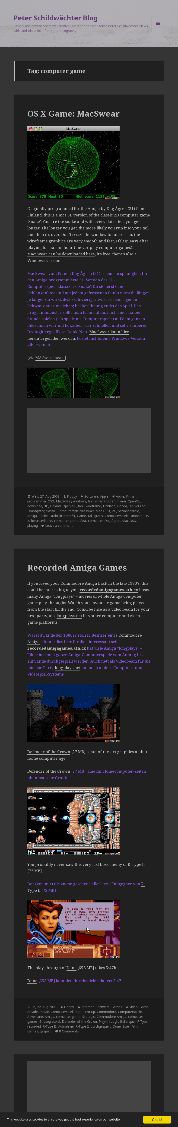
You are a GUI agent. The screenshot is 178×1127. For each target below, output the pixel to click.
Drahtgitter (35, 511)
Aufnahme (66, 1026)
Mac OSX (129, 520)
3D (46, 506)
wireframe (93, 506)
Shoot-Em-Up (85, 1012)
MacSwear (63, 501)
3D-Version (137, 506)
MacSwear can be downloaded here (61, 254)
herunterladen (41, 520)
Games (116, 1007)
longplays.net (69, 615)
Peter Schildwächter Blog (56, 17)
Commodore (106, 1012)
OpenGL (134, 501)
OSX (51, 501)
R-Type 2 (82, 1026)
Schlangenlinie (128, 511)
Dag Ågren (112, 520)
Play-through (108, 1021)
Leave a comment (59, 525)
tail (90, 516)
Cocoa (122, 506)
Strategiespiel (49, 1021)
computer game (66, 520)
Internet (87, 1007)
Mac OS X (102, 511)
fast (83, 520)
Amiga (32, 516)
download (34, 506)
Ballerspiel (127, 1021)
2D (114, 511)
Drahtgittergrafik (62, 516)
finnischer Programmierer (107, 501)
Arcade (32, 1012)
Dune (71, 967)
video (134, 1007)
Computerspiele (117, 516)
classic (51, 511)
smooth (136, 516)
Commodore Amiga (78, 583)
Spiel (126, 1026)
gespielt (46, 1031)
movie (44, 1012)
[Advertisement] (89, 440)
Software (91, 496)
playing (32, 525)
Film (134, 1026)
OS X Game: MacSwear (73, 113)
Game (81, 516)
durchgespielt (101, 1026)
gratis (98, 516)
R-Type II (136, 864)
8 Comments (69, 1031)
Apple (104, 496)
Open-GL (69, 506)
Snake (43, 516)
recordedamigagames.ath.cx (108, 589)
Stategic (88, 1016)
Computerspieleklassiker (75, 511)
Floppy (72, 496)
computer (95, 520)
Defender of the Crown (48, 751)
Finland (55, 506)
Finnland (109, 506)
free (81, 506)
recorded (34, 1026)
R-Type (142, 1021)
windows (79, 501)
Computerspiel (62, 1012)
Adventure (35, 1016)
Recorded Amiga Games (77, 567)
